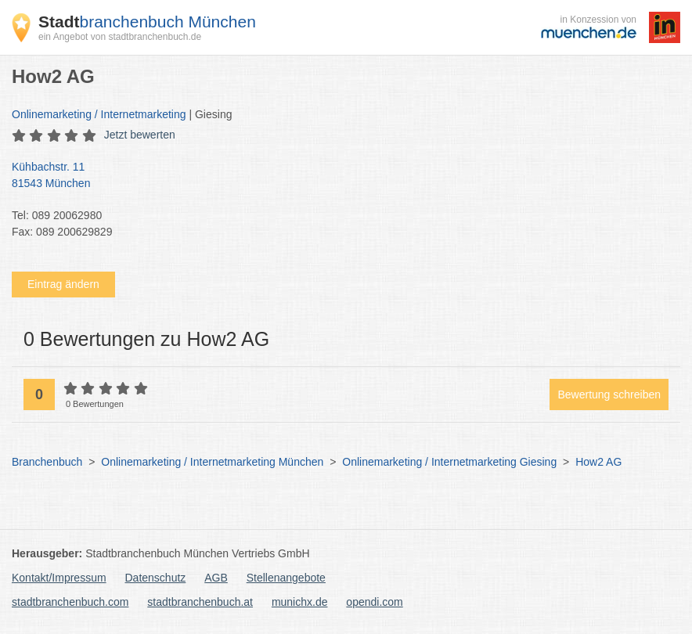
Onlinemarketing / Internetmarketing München (212, 462)
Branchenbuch (47, 462)
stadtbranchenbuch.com (70, 602)
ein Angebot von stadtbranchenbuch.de (119, 36)
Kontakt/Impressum (59, 577)
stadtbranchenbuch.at (200, 602)
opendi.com (374, 602)
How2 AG (598, 462)
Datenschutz (155, 577)
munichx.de (300, 602)
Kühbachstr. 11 (338, 176)
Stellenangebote (286, 577)
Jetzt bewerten (139, 134)
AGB (216, 577)
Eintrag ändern (63, 284)
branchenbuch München (147, 22)
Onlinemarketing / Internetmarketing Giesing (449, 462)
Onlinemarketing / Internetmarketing (99, 114)
